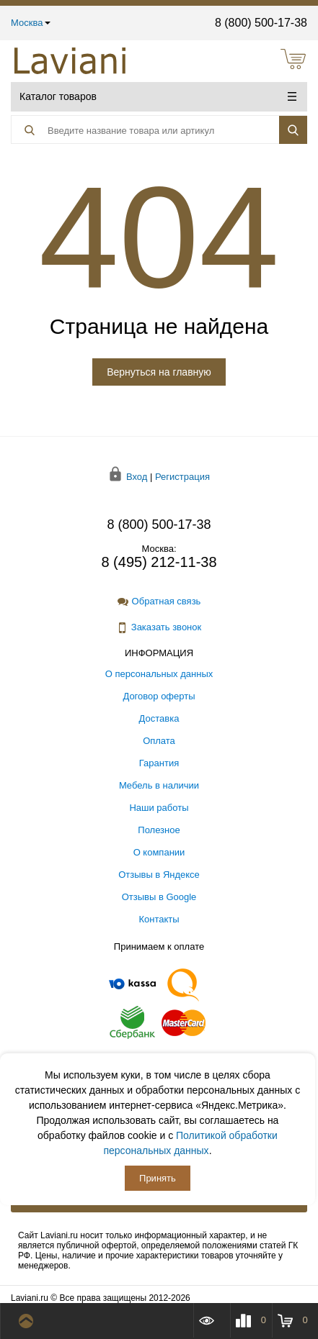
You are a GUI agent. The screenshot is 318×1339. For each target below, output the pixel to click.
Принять (157, 1178)
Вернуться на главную (159, 372)
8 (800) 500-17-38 (261, 23)
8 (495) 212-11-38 (158, 562)
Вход (136, 476)
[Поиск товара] (137, 130)
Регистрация (182, 476)
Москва (30, 22)
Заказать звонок (159, 627)
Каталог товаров (157, 96)
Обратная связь (159, 601)
